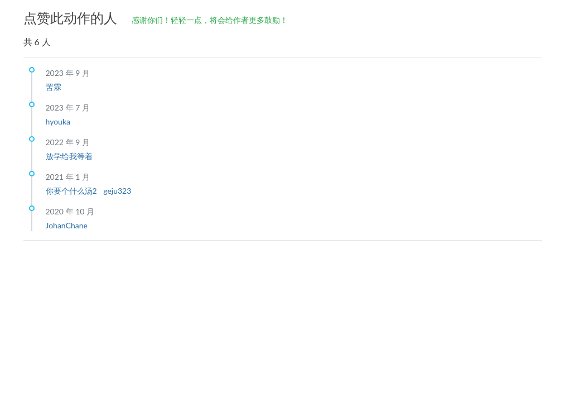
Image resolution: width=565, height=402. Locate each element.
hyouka (58, 121)
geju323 (117, 190)
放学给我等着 (69, 156)
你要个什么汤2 (72, 190)
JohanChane (67, 225)
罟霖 (53, 87)
